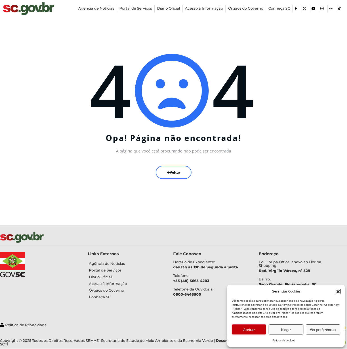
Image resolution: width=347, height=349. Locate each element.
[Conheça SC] (279, 8)
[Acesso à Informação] (204, 8)
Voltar (173, 172)
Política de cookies (283, 340)
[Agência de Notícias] (96, 8)
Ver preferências (323, 329)
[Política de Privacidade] (154, 325)
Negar (286, 329)
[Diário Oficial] (168, 8)
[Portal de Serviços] (135, 8)
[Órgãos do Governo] (245, 8)
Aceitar (249, 329)
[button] (338, 291)
